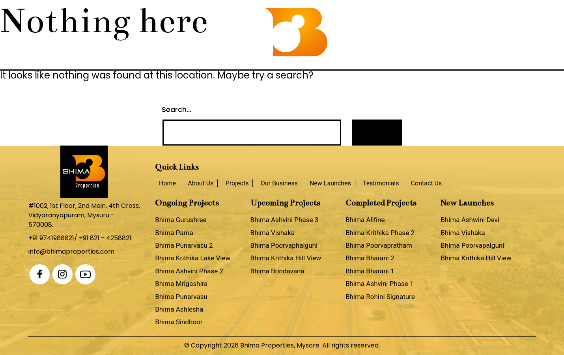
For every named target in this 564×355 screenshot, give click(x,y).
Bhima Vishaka (272, 233)
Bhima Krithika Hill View (285, 258)
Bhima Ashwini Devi (470, 220)
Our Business (222, 40)
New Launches (357, 40)
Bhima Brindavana (277, 271)
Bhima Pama (174, 233)
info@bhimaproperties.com (71, 251)
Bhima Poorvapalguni (472, 245)
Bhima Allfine (365, 220)
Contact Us (426, 183)
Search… (176, 109)
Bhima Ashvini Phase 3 (284, 220)
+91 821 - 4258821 (105, 238)
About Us (128, 40)
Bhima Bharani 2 (369, 258)
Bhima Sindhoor (178, 322)
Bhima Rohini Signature (380, 297)
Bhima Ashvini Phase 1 (379, 284)
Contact (467, 40)
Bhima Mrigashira (181, 284)
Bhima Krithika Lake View (192, 258)
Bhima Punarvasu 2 (184, 245)
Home (91, 40)
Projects (171, 40)
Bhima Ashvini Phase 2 (189, 271)
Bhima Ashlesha (179, 309)
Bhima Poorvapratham (378, 245)
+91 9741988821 (51, 238)
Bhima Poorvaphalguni (283, 245)
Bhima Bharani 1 (369, 271)
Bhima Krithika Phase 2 (380, 233)
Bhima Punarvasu (181, 297)
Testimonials (417, 40)
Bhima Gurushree (180, 220)
